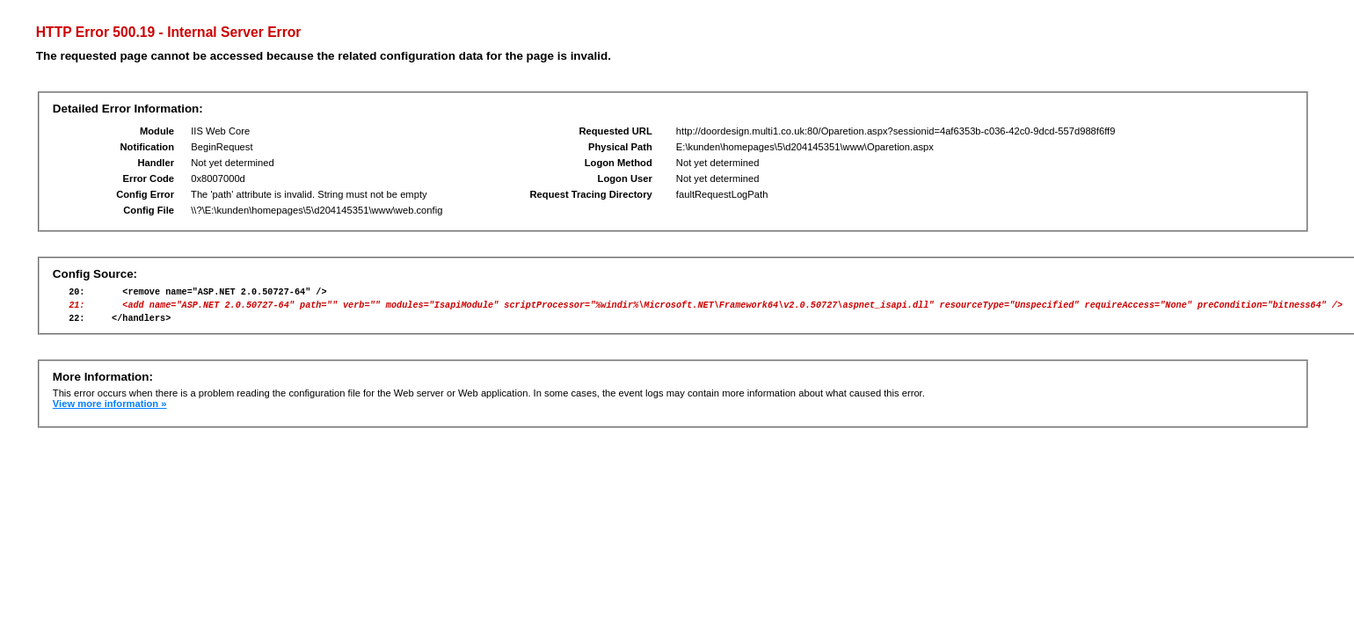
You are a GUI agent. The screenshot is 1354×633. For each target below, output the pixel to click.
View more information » (110, 411)
